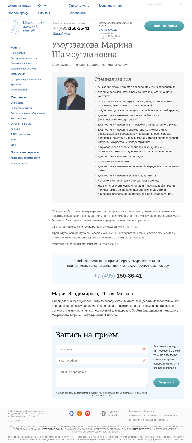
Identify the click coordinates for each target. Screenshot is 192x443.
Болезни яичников (21, 123)
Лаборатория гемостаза (24, 58)
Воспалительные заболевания (28, 113)
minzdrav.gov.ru (141, 429)
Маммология (18, 73)
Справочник (77, 13)
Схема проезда (108, 29)
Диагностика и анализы (24, 63)
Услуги (16, 47)
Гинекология (18, 53)
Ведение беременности (24, 68)
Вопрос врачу (18, 13)
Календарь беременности (25, 157)
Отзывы (44, 13)
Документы (148, 411)
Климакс (15, 129)
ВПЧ (13, 139)
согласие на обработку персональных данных (102, 393)
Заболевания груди (21, 108)
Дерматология (19, 89)
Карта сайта (135, 411)
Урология (16, 84)
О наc (42, 5)
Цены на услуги (110, 5)
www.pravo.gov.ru (53, 429)
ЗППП (14, 144)
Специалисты (79, 5)
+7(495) (71, 28)
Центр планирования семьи (26, 79)
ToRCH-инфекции (21, 134)
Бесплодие (17, 102)
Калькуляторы (19, 163)
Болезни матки (19, 118)
